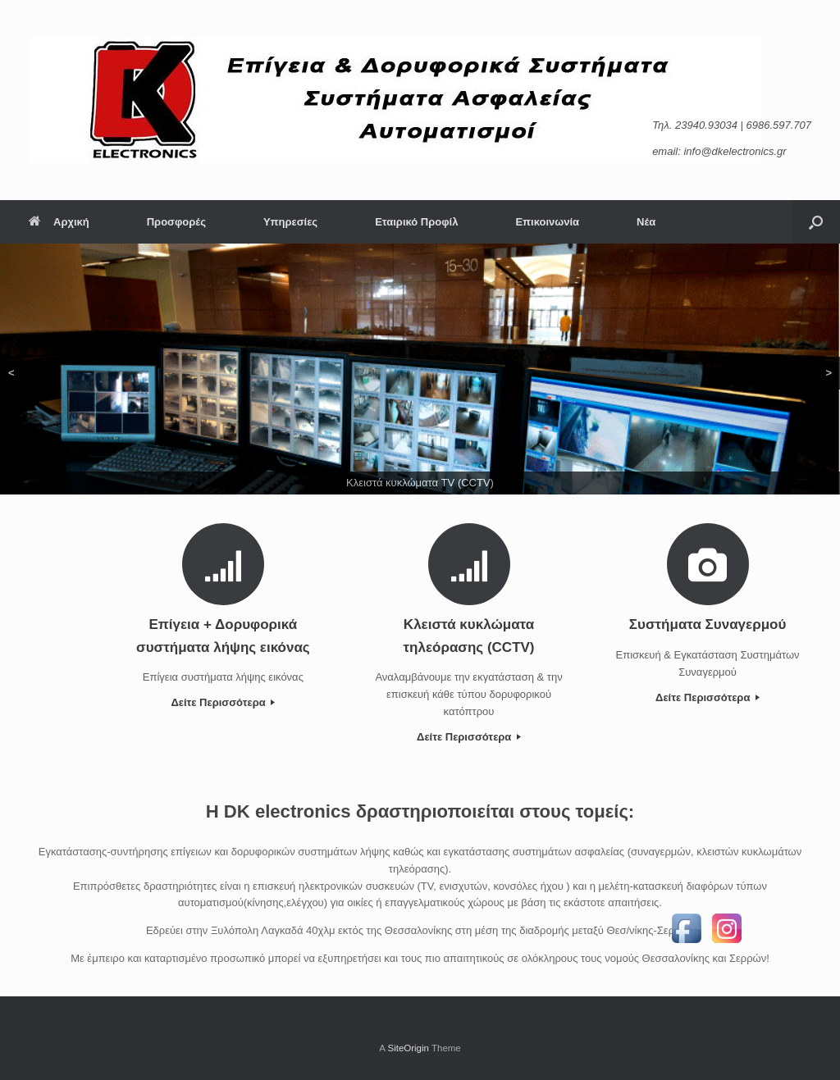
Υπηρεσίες (290, 222)
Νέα (646, 222)
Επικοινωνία (547, 222)
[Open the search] (816, 222)
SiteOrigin (408, 1048)
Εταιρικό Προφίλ (416, 222)
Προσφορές (176, 222)
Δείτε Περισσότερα (223, 702)
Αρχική (59, 222)
